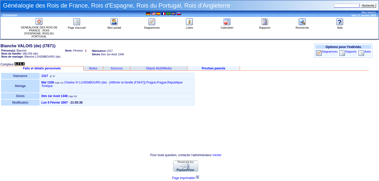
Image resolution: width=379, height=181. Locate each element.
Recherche (302, 26)
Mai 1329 (47, 82)
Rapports (264, 26)
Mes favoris (369, 12)
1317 (44, 76)
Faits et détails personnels (42, 68)
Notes (93, 68)
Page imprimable (183, 178)
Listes (189, 26)
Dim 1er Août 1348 (54, 96)
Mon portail (114, 26)
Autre (367, 51)
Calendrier (227, 26)
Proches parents (213, 68)
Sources (116, 68)
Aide (340, 26)
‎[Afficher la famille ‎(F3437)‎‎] (127, 82)
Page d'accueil (77, 26)
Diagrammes (152, 26)
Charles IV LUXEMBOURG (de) (85, 82)
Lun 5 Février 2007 (54, 102)
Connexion (10, 15)
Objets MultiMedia (159, 68)
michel (217, 155)
